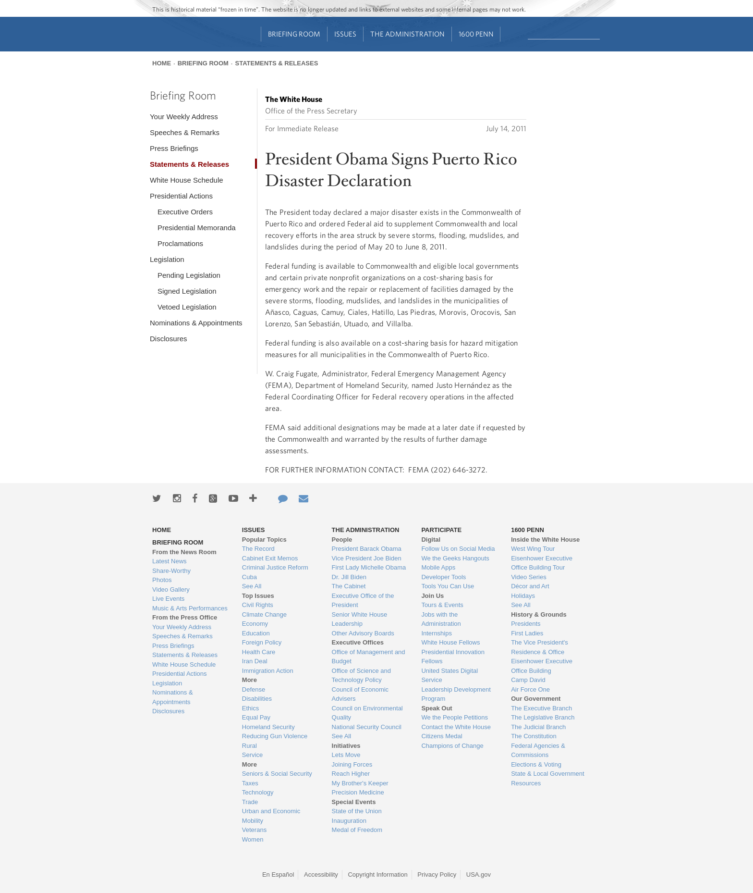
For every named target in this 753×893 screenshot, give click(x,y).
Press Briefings (174, 148)
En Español (278, 874)
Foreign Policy (261, 642)
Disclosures (168, 339)
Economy (255, 623)
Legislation (167, 259)
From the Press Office (184, 617)
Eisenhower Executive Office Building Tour (541, 563)
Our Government (535, 698)
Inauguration (349, 820)
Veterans (254, 829)
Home (161, 63)
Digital (430, 539)
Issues (345, 34)
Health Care (258, 652)
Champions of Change (452, 745)
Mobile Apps (438, 567)
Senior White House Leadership (360, 619)
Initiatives (346, 745)
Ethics (250, 708)
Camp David (528, 679)
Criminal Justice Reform (275, 567)
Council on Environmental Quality (367, 713)
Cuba (249, 577)
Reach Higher (351, 773)
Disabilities (257, 698)
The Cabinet (349, 586)
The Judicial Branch (538, 727)
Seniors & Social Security (277, 773)
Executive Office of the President (363, 600)
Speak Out (436, 708)
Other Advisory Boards (363, 633)
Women (253, 839)
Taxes (250, 783)
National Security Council (366, 727)
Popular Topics (264, 539)
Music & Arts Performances (190, 608)
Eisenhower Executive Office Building (541, 665)
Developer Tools (443, 577)
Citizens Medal (441, 736)
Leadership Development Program (456, 694)
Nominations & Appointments (196, 323)
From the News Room (184, 552)
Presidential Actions (181, 196)
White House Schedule (186, 180)
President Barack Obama (366, 548)
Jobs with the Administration (441, 619)
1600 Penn (476, 34)
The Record (258, 548)
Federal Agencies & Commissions (538, 750)
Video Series (528, 577)
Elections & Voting (536, 764)
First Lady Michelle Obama (369, 567)
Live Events (168, 598)
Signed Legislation (187, 291)
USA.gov (478, 874)
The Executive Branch (541, 708)
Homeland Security (268, 727)
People (342, 539)
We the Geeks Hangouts (455, 558)
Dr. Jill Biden (349, 577)
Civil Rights (257, 604)
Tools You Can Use (447, 586)
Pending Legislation (189, 275)
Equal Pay (256, 717)
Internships (436, 633)
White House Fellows (450, 642)
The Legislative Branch (542, 717)
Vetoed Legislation (187, 307)
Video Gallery (171, 589)
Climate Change (264, 614)
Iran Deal (254, 661)
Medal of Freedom (357, 829)
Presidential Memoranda (197, 227)
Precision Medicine (358, 792)
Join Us (432, 595)
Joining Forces (352, 764)
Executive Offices (358, 642)
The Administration (407, 34)
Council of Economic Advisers (360, 694)
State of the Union (357, 811)
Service (252, 754)
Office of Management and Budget (368, 656)
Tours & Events (442, 604)
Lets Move (346, 754)
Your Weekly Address (184, 116)
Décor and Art (530, 586)
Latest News (169, 561)
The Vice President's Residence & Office (539, 647)
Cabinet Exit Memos (270, 558)
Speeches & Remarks (184, 132)
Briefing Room (294, 34)
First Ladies (527, 633)
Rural (249, 745)
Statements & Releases (276, 63)
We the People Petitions (454, 717)
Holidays (523, 595)
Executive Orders (185, 212)
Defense (253, 689)
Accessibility (321, 874)
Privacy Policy (436, 874)
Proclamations (180, 243)
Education (256, 633)
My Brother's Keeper (360, 783)
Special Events (354, 802)
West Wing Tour (533, 548)
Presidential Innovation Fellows (453, 656)
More (249, 679)
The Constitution (534, 736)
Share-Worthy (171, 570)
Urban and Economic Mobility (271, 815)
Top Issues (258, 595)
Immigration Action (267, 670)
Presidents (525, 623)
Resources (526, 783)
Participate (441, 529)
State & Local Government (547, 773)
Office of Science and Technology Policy (361, 675)
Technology (258, 792)
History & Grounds (539, 614)
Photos (161, 579)
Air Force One (530, 689)
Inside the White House (545, 539)
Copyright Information (377, 874)
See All (251, 586)
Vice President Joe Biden (366, 558)
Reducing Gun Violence (274, 736)
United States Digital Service (449, 675)
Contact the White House (456, 727)
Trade (250, 802)
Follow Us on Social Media (458, 548)
